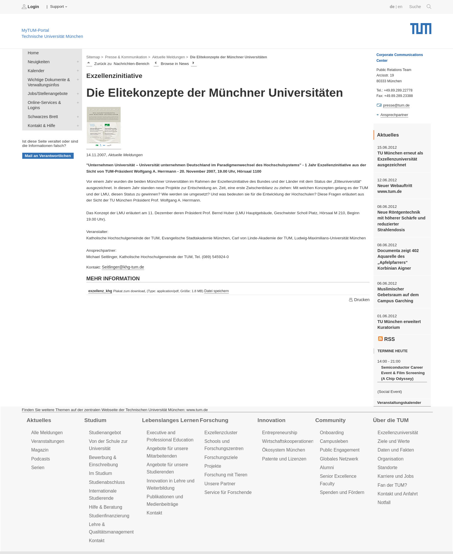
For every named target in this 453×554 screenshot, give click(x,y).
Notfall (384, 485)
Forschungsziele (220, 441)
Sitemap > (94, 57)
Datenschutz (100, 539)
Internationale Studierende (114, 473)
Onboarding (331, 418)
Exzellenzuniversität (397, 418)
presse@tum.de (395, 105)
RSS (386, 327)
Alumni (326, 451)
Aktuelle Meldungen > (166, 57)
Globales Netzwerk (338, 443)
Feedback (46, 539)
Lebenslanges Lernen (169, 406)
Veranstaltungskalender (398, 389)
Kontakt (96, 514)
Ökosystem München (282, 434)
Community (329, 406)
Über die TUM (390, 406)
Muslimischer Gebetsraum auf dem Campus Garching (401, 284)
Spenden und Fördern (341, 468)
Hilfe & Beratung (104, 482)
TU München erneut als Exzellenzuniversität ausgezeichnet (399, 158)
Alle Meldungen (46, 418)
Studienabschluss (106, 465)
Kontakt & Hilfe (76, 116)
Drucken (359, 298)
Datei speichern (214, 290)
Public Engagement (338, 434)
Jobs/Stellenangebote (76, 91)
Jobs (22, 539)
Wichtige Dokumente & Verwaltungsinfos (76, 77)
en (401, 6)
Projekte (212, 450)
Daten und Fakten (395, 434)
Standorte (387, 451)
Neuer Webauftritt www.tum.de (393, 186)
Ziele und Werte (393, 426)
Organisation (390, 443)
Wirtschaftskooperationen (286, 426)
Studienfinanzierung (108, 490)
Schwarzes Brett (76, 107)
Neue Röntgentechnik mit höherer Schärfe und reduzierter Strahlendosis (401, 215)
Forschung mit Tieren (224, 458)
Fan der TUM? (391, 468)
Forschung (213, 406)
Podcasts (40, 443)
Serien (37, 451)
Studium (94, 406)
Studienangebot (104, 418)
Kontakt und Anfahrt (396, 476)
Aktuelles (38, 406)
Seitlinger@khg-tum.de (122, 266)
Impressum (131, 539)
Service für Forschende (226, 475)
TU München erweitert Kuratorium (397, 313)
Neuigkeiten (76, 60)
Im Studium (100, 457)
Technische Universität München (420, 26)
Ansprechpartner (393, 114)
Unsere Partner (218, 467)
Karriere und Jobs (395, 460)
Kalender (76, 69)
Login (31, 6)
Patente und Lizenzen (283, 443)
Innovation (270, 406)
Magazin (39, 434)
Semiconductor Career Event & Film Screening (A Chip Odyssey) (401, 359)
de (393, 6)
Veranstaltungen (46, 426)
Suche (420, 6)
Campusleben (333, 426)
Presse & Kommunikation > (125, 57)
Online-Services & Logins (76, 99)
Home (32, 52)
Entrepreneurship (278, 418)
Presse (71, 539)
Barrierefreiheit (166, 539)
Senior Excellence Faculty (345, 460)
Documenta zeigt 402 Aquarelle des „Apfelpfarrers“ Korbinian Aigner (401, 249)
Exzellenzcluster (219, 418)
